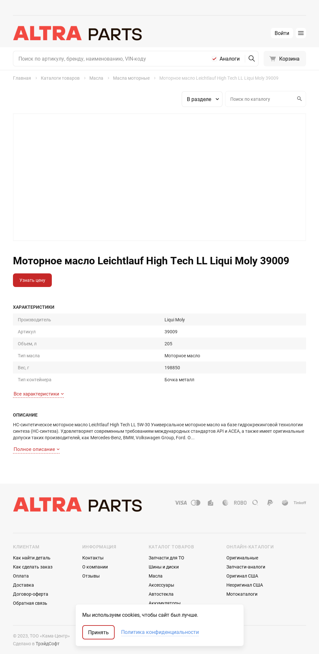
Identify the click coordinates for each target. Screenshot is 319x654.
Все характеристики (39, 393)
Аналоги (230, 58)
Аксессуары (161, 585)
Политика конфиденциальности (160, 632)
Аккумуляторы (165, 603)
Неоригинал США (244, 585)
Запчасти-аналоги (245, 567)
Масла (156, 576)
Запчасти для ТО (166, 558)
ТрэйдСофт (48, 643)
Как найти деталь (32, 558)
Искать (298, 99)
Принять (98, 632)
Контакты (93, 558)
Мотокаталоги (241, 594)
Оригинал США (242, 576)
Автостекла (161, 594)
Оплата (21, 576)
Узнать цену (32, 280)
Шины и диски (164, 567)
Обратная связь (30, 603)
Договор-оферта (30, 594)
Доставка (23, 585)
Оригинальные (242, 558)
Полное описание (37, 449)
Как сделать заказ (32, 567)
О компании (95, 567)
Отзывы (91, 576)
